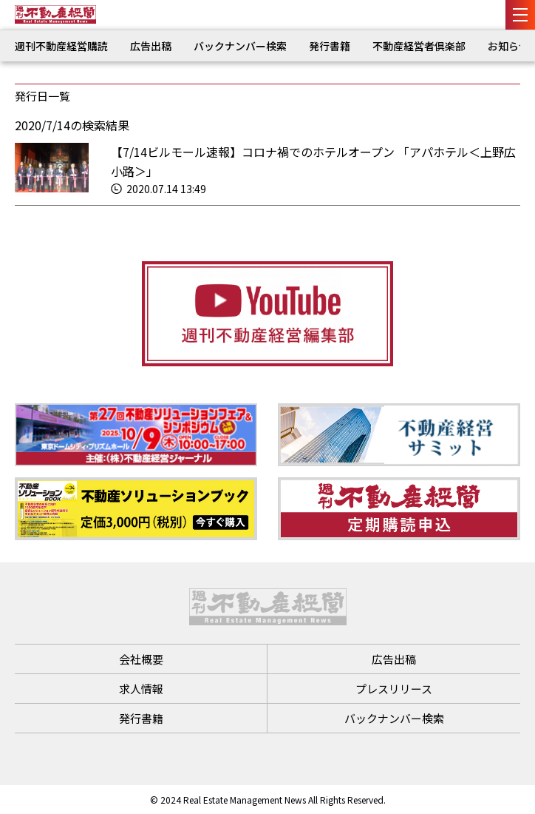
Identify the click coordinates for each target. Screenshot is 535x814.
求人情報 (141, 688)
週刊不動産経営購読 (61, 45)
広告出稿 (150, 45)
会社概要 (141, 659)
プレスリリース (393, 688)
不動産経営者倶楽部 (419, 45)
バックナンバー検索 (240, 45)
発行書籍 (329, 45)
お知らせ (508, 45)
